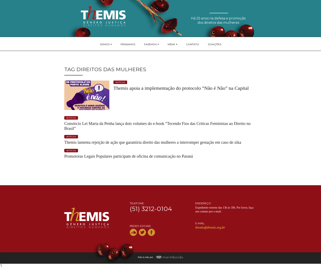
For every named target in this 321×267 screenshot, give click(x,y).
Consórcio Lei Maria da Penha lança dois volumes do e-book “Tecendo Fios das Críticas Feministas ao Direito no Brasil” (157, 126)
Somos (105, 44)
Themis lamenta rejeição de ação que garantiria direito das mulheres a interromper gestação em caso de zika (152, 142)
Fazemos (150, 44)
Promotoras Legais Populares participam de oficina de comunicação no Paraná (128, 156)
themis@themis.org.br (210, 227)
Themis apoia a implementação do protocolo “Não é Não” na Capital (181, 88)
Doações (214, 44)
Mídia (171, 44)
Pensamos (128, 44)
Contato (192, 44)
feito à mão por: (160, 257)
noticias (120, 82)
